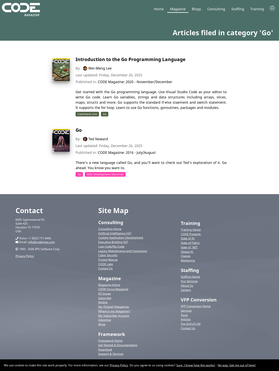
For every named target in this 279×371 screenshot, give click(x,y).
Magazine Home (109, 285)
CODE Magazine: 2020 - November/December (135, 82)
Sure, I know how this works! (195, 365)
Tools (184, 316)
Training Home (191, 230)
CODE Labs (105, 265)
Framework (111, 335)
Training (257, 9)
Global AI (187, 252)
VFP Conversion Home (196, 307)
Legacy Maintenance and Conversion (122, 251)
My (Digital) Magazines (113, 307)
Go (104, 115)
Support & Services (110, 354)
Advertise (104, 321)
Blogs (196, 9)
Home (159, 9)
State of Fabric (190, 243)
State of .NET (189, 248)
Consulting (216, 9)
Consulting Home (109, 230)
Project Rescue (108, 260)
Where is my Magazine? (114, 312)
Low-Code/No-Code (111, 247)
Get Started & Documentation (118, 346)
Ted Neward (98, 139)
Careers (186, 291)
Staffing (237, 9)
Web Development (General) (105, 175)
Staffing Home (190, 277)
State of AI (188, 239)
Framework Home (110, 341)
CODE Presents (191, 235)
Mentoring (188, 261)
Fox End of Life (191, 324)
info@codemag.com (41, 243)
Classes (185, 257)
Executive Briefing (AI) (113, 243)
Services (186, 311)
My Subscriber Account (113, 316)
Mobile (103, 303)
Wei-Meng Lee (100, 69)
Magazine (178, 9)
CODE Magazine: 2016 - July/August (127, 153)
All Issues (104, 294)
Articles (186, 320)
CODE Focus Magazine (113, 290)
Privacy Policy (25, 257)
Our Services (189, 282)
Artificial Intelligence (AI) (114, 234)
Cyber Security (107, 256)
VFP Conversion (199, 300)
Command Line (87, 115)
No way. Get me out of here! (237, 365)
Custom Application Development (120, 238)
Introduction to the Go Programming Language (130, 60)
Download (105, 350)
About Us (187, 286)
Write (101, 325)
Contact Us (105, 269)
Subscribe (104, 298)
